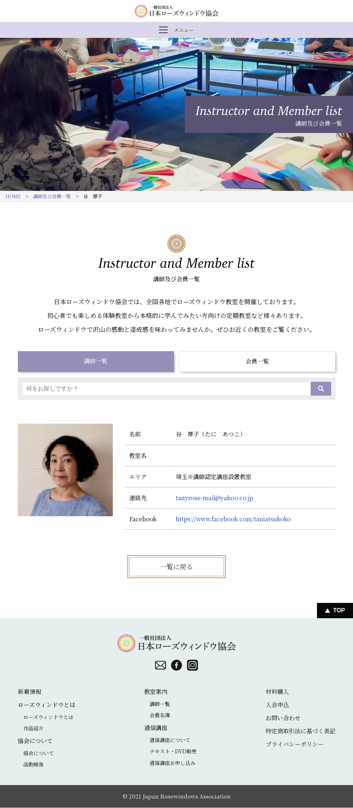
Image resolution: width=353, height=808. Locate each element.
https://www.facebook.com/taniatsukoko (233, 519)
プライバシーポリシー (295, 744)
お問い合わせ (283, 718)
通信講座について (170, 740)
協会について (38, 753)
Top (339, 610)
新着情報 (29, 691)
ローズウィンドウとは (48, 717)
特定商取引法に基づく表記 (301, 731)
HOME (13, 196)
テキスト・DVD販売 (173, 751)
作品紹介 (33, 728)
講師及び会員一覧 (52, 196)
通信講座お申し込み (172, 762)
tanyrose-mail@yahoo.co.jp (214, 498)
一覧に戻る (176, 567)
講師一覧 (95, 361)
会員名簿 (160, 715)
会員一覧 (257, 361)
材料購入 (277, 691)
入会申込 (277, 705)
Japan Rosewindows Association (187, 796)
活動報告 (33, 764)
